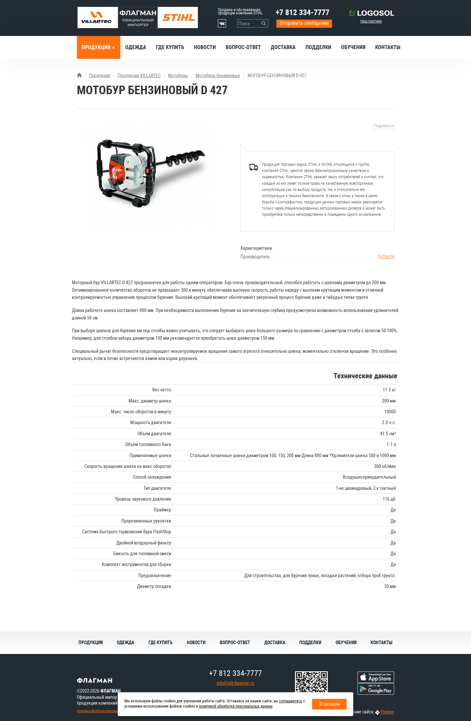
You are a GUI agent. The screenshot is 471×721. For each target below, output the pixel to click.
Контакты (387, 47)
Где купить (170, 47)
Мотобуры (178, 75)
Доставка (283, 47)
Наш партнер (371, 21)
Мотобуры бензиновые (218, 75)
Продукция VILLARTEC (139, 75)
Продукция (97, 47)
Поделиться (384, 126)
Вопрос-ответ (243, 47)
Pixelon (387, 711)
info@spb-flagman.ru (235, 683)
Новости (205, 47)
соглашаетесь (290, 701)
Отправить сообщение (304, 23)
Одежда (135, 47)
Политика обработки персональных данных (106, 711)
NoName (386, 256)
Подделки (318, 47)
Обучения (353, 47)
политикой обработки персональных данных (235, 706)
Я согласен (329, 704)
